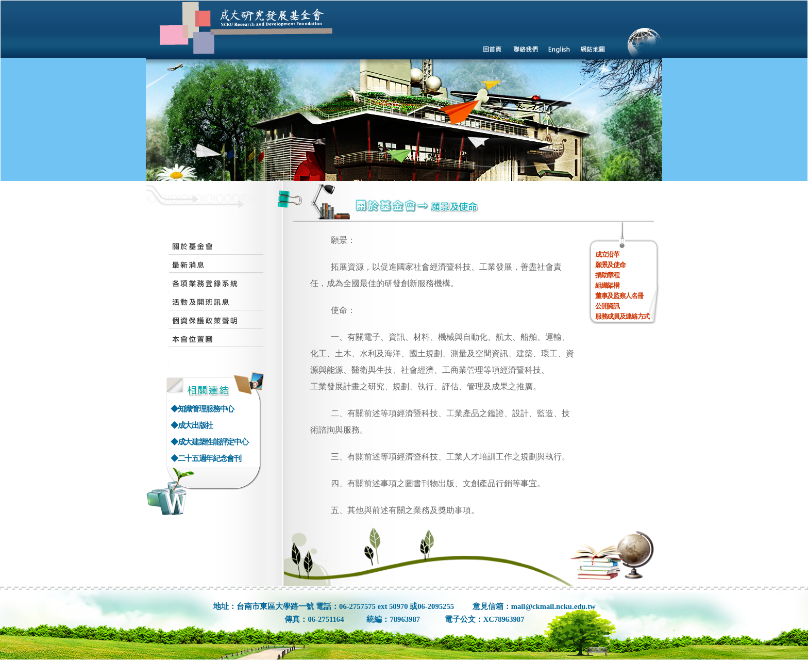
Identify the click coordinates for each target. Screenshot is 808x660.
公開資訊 (607, 306)
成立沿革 (607, 254)
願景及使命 (610, 265)
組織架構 (607, 285)
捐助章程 (607, 275)
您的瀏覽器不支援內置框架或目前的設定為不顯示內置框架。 (404, 90)
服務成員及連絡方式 (622, 316)
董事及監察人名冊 (619, 296)
